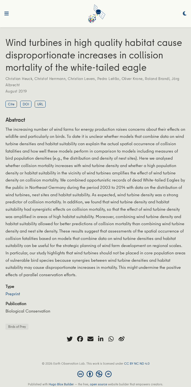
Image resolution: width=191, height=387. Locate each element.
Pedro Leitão (108, 78)
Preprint (12, 294)
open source (98, 384)
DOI (26, 104)
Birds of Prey (17, 326)
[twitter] (70, 339)
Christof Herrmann (50, 78)
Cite (11, 104)
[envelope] (90, 339)
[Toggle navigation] (6, 13)
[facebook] (80, 339)
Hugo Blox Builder (61, 384)
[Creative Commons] (95, 374)
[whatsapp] (111, 339)
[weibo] (121, 339)
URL (40, 104)
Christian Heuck (18, 78)
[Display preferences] (185, 14)
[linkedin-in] (101, 339)
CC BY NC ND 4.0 (136, 363)
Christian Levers (81, 78)
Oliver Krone (132, 78)
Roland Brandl (157, 78)
